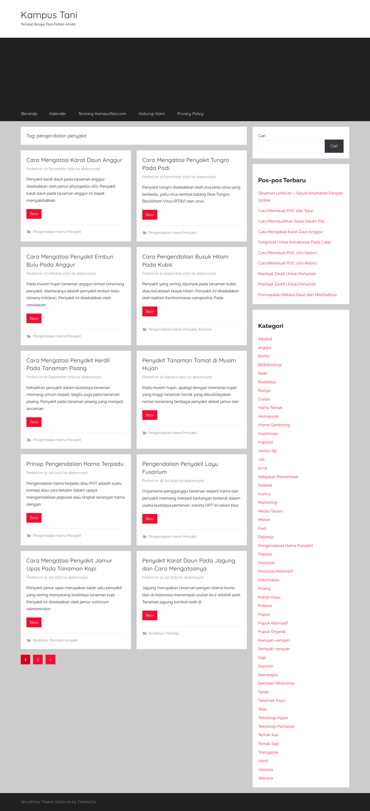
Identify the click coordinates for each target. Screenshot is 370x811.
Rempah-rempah (64, 640)
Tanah (263, 692)
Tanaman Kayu (271, 700)
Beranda (29, 113)
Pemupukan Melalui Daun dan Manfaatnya (297, 294)
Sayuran (265, 666)
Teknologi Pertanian (276, 726)
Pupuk (264, 614)
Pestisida (266, 562)
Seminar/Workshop (276, 683)
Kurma (264, 494)
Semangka (268, 674)
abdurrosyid (90, 169)
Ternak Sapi (268, 743)
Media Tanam (270, 511)
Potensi (265, 605)
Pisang (264, 588)
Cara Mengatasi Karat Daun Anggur (74, 159)
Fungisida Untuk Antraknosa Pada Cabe (294, 242)
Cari (261, 135)
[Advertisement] (185, 71)
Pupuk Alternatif (273, 623)
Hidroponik (268, 416)
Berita (263, 356)
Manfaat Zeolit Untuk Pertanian (287, 273)
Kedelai (265, 485)
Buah (263, 373)
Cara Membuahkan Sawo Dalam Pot (291, 221)
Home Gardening (274, 424)
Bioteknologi (270, 364)
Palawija (171, 633)
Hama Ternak (270, 407)
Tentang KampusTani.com (102, 113)
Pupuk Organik (272, 631)
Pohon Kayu (269, 597)
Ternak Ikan (268, 734)
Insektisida (268, 433)
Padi (262, 528)
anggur (265, 347)
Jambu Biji (267, 450)
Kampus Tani (49, 15)
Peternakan (268, 580)
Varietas (265, 769)
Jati (261, 459)
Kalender (57, 113)
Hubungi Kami (152, 113)
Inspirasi (265, 442)
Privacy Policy (190, 113)
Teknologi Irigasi (273, 717)
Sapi (262, 657)
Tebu (262, 709)
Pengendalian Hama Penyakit (57, 232)
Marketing (267, 502)
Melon (264, 519)
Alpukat (265, 338)
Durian (264, 399)
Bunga (264, 390)
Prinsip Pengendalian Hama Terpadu (75, 463)
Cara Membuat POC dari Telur (285, 210)
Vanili (263, 760)
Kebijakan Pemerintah (278, 476)
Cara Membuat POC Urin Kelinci (287, 252)
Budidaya (40, 640)
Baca (34, 214)
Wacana (204, 329)
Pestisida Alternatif (275, 571)
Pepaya (265, 554)
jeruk (262, 468)
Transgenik (268, 752)
